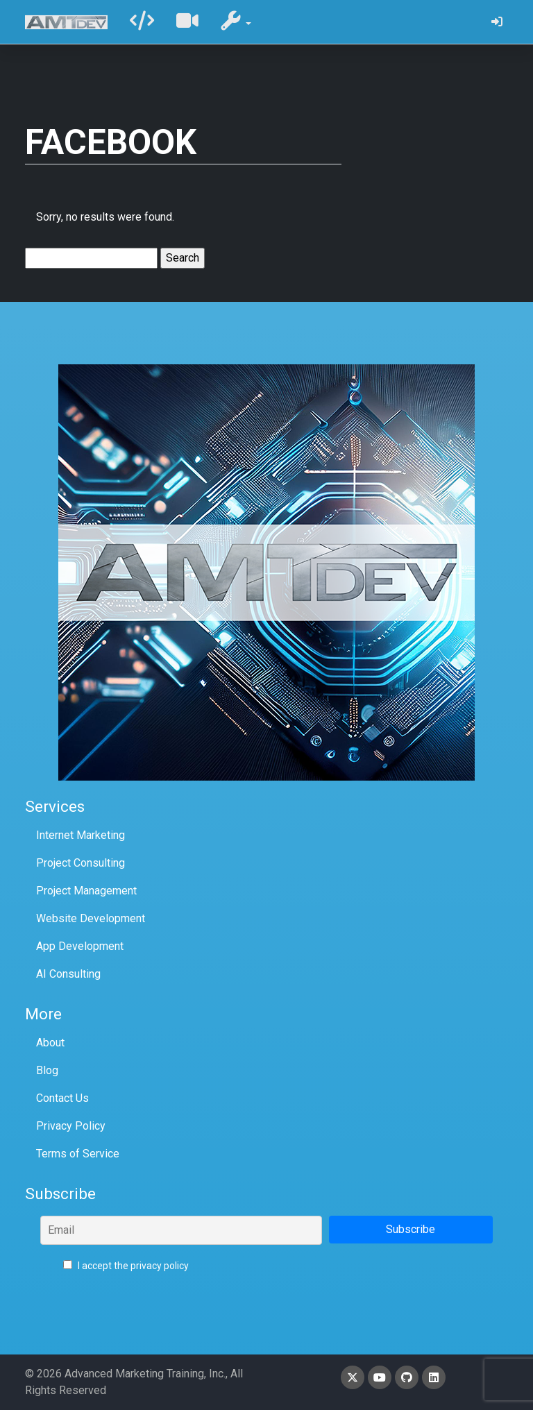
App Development (80, 946)
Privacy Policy (70, 1125)
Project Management (86, 890)
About (50, 1042)
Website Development (90, 918)
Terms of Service (77, 1153)
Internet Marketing (80, 835)
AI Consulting (68, 973)
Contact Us (62, 1098)
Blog (47, 1070)
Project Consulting (80, 862)
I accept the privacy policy (126, 1265)
